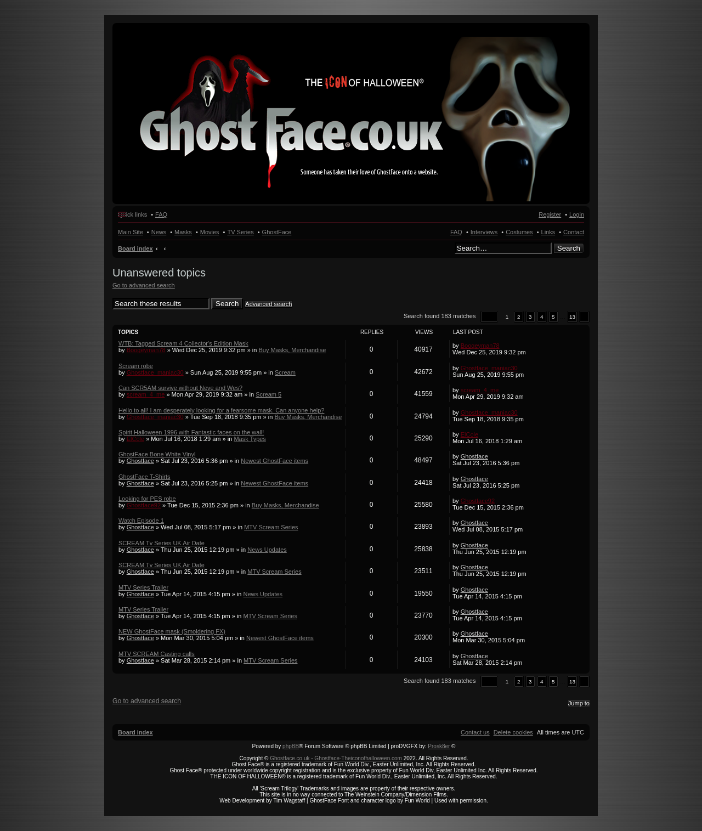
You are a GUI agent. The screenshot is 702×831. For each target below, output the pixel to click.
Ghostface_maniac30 (155, 372)
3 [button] (530, 317)
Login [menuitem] (576, 214)
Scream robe (135, 366)
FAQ (456, 232)
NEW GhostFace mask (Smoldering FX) (171, 631)
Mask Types (250, 439)
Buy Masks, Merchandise (292, 350)
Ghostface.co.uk (290, 758)
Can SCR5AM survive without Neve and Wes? (180, 388)
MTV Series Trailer (143, 587)
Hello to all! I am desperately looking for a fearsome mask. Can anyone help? (221, 410)
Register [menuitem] (550, 214)
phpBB (290, 746)
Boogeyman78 (146, 350)
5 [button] (553, 317)
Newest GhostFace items (274, 460)
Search (568, 248)
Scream (285, 372)
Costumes (519, 232)
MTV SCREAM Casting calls (156, 654)
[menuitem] (513, 732)
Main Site (130, 232)
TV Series (240, 232)
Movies (209, 232)
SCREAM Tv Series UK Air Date (161, 543)
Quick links (132, 214)
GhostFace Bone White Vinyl (156, 454)
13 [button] (572, 317)
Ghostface (140, 460)
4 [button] (542, 317)
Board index (135, 248)
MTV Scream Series (271, 527)
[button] (489, 317)
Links (548, 232)
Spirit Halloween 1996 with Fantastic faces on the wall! (191, 432)
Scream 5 (268, 394)
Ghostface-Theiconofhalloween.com (358, 758)
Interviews (484, 232)
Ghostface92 (144, 505)
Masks (183, 232)
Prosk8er (439, 746)
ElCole (135, 439)
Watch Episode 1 (141, 520)
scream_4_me (146, 394)
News (159, 232)
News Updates (267, 549)
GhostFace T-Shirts (144, 476)
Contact (573, 232)
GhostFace (277, 232)
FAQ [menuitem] (161, 214)
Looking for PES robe (147, 498)
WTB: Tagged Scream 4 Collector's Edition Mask (183, 343)
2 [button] (518, 317)
